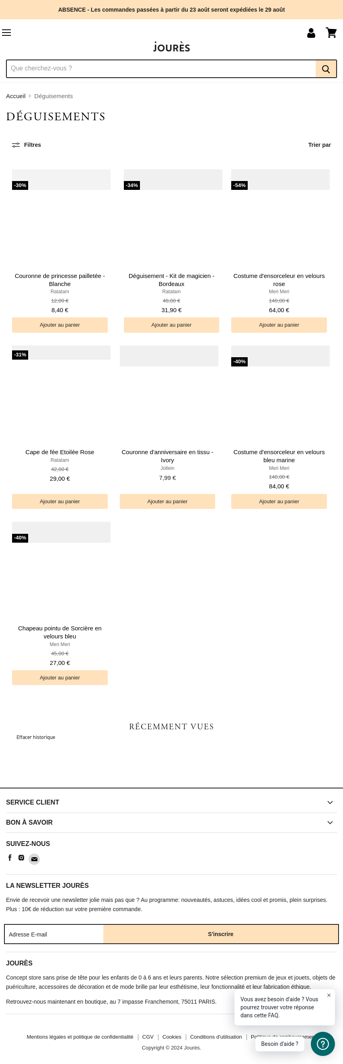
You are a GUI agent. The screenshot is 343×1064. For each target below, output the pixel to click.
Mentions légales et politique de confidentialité (80, 1037)
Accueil (15, 96)
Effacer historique (35, 737)
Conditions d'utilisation (216, 1037)
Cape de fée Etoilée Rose (59, 452)
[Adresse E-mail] (54, 934)
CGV (148, 1037)
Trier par (319, 145)
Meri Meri (279, 291)
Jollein (167, 468)
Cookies (171, 1037)
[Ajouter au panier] (60, 324)
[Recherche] (161, 69)
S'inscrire (220, 934)
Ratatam (60, 291)
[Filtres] (26, 145)
